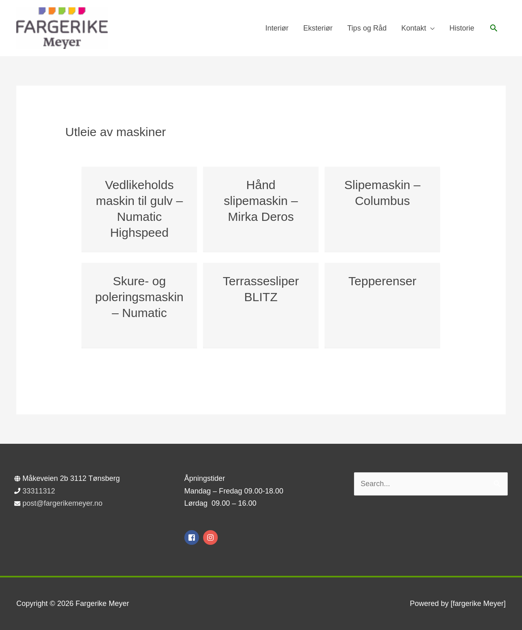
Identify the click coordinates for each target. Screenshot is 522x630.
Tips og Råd (367, 28)
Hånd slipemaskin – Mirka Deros (261, 200)
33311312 (38, 491)
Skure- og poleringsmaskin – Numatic (139, 296)
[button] (493, 28)
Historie (461, 28)
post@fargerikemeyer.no (62, 503)
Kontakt (413, 28)
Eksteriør (318, 28)
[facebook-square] (192, 537)
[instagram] (211, 537)
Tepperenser (382, 281)
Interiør (277, 28)
